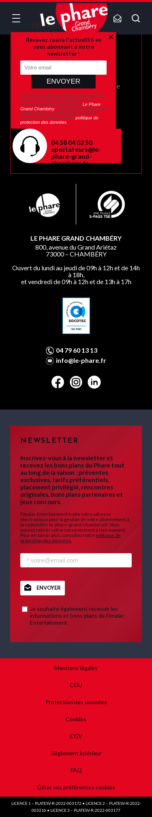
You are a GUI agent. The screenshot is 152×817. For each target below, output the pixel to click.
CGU (76, 684)
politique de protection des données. (70, 537)
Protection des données (76, 701)
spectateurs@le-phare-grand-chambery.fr (76, 156)
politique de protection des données (59, 120)
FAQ (76, 770)
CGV (76, 736)
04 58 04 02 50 (71, 142)
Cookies (76, 719)
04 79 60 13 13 (76, 350)
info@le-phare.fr (81, 360)
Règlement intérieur (76, 753)
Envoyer (63, 81)
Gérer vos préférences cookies (76, 787)
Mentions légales (76, 667)
